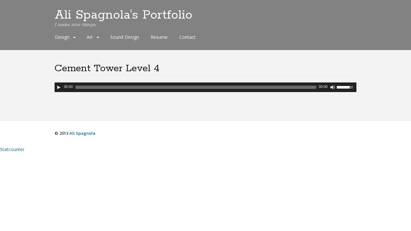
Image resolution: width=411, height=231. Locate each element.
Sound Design (124, 37)
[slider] (195, 87)
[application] (205, 87)
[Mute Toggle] (332, 87)
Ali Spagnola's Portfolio (123, 15)
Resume (159, 37)
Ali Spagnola (82, 133)
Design (62, 37)
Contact (187, 37)
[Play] (58, 87)
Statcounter (12, 149)
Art (90, 37)
